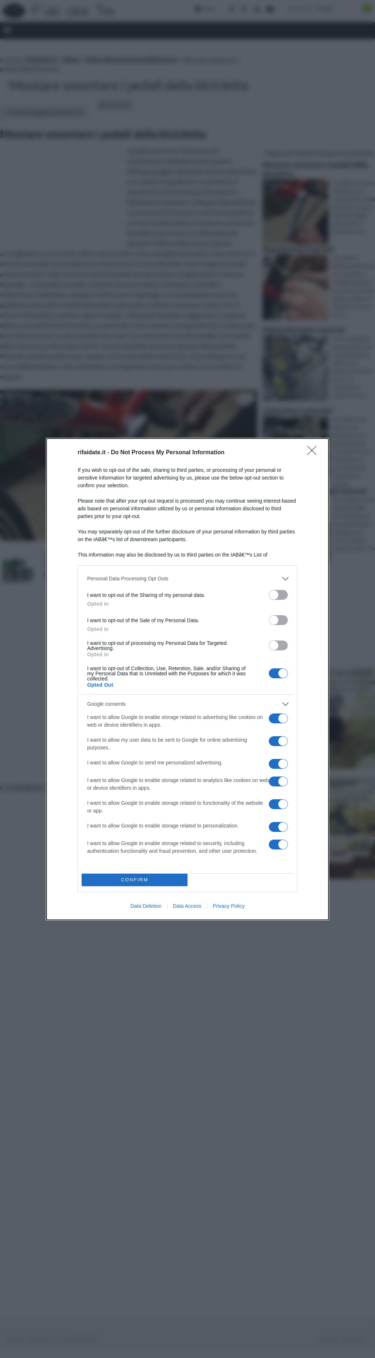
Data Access (187, 906)
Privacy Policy (229, 906)
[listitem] (187, 579)
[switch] (278, 595)
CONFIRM (134, 879)
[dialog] (187, 679)
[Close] (314, 453)
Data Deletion (145, 906)
